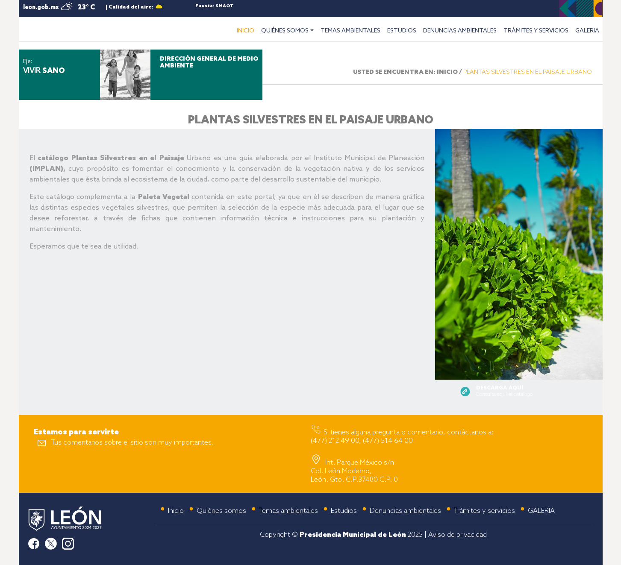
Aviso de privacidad (457, 535)
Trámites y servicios (484, 511)
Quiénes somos (221, 511)
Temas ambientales (288, 511)
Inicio (176, 511)
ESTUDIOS (401, 31)
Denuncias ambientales (405, 511)
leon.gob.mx (41, 7)
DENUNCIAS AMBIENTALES (460, 31)
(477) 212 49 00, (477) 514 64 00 (362, 441)
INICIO (247, 30)
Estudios (344, 511)
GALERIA (587, 31)
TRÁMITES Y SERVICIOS (535, 31)
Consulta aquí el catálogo (504, 391)
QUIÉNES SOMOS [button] (285, 31)
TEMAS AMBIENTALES (350, 31)
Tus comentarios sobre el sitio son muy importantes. (132, 443)
